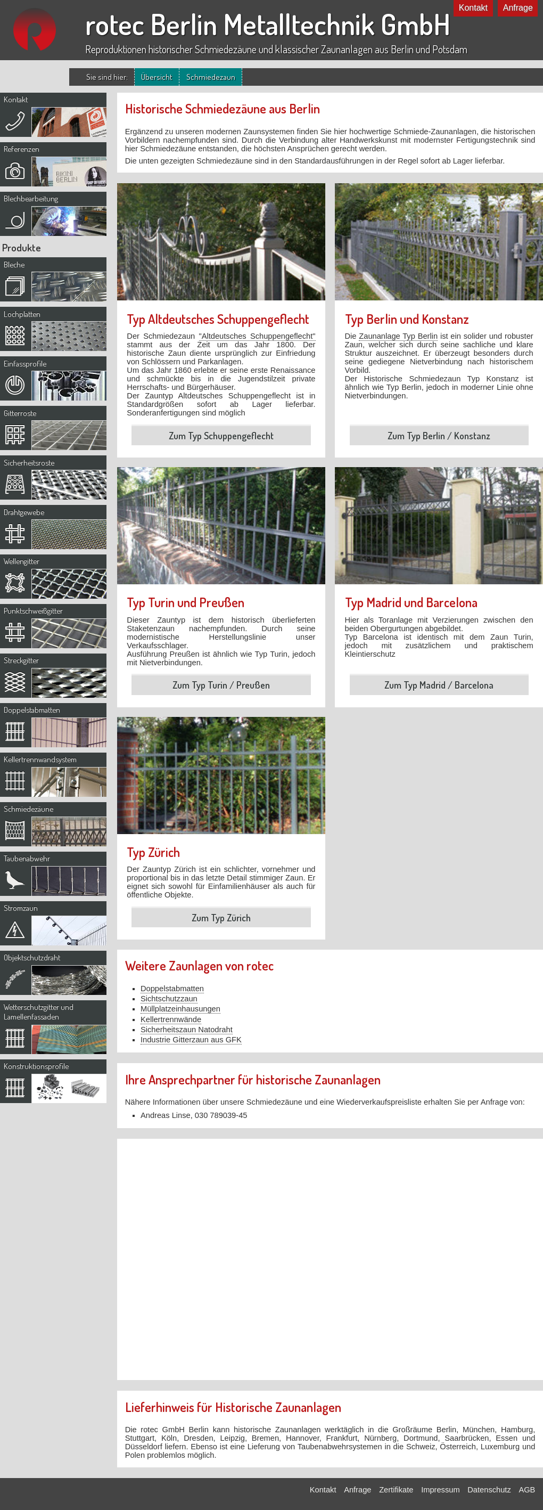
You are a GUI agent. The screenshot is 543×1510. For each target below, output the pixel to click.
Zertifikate (396, 1489)
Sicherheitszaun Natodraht (187, 1029)
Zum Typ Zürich (221, 918)
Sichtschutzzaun (169, 998)
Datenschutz (489, 1489)
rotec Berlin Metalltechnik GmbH (267, 24)
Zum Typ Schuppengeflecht (221, 436)
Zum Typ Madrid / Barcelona (438, 685)
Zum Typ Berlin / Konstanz (439, 436)
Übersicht (156, 76)
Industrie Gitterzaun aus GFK (191, 1039)
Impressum (440, 1489)
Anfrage (518, 7)
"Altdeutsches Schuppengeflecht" (257, 336)
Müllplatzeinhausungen (180, 1009)
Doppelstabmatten (172, 988)
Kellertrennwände (171, 1019)
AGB (527, 1489)
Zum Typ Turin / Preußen (221, 685)
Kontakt (473, 7)
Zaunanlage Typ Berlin (398, 336)
